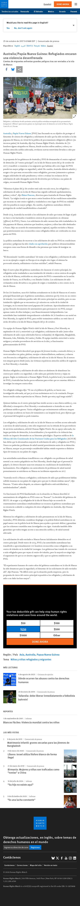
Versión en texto (50, 865)
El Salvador (40, 11)
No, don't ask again (23, 28)
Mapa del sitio (36, 865)
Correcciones (22, 865)
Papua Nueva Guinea (48, 654)
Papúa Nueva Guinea (22, 133)
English (17, 46)
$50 (23, 623)
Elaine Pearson (28, 195)
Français (37, 46)
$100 (57, 623)
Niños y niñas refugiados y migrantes (31, 659)
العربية (23, 46)
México (52, 11)
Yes (8, 28)
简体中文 (29, 46)
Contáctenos (9, 865)
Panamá (75, 11)
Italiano (43, 46)
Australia (7, 133)
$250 (23, 629)
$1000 (23, 635)
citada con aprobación (38, 244)
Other (56, 635)
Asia (21, 654)
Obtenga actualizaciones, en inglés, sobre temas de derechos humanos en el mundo (39, 839)
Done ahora (63, 4)
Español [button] (47, 4)
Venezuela (26, 11)
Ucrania (63, 11)
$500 (57, 629)
